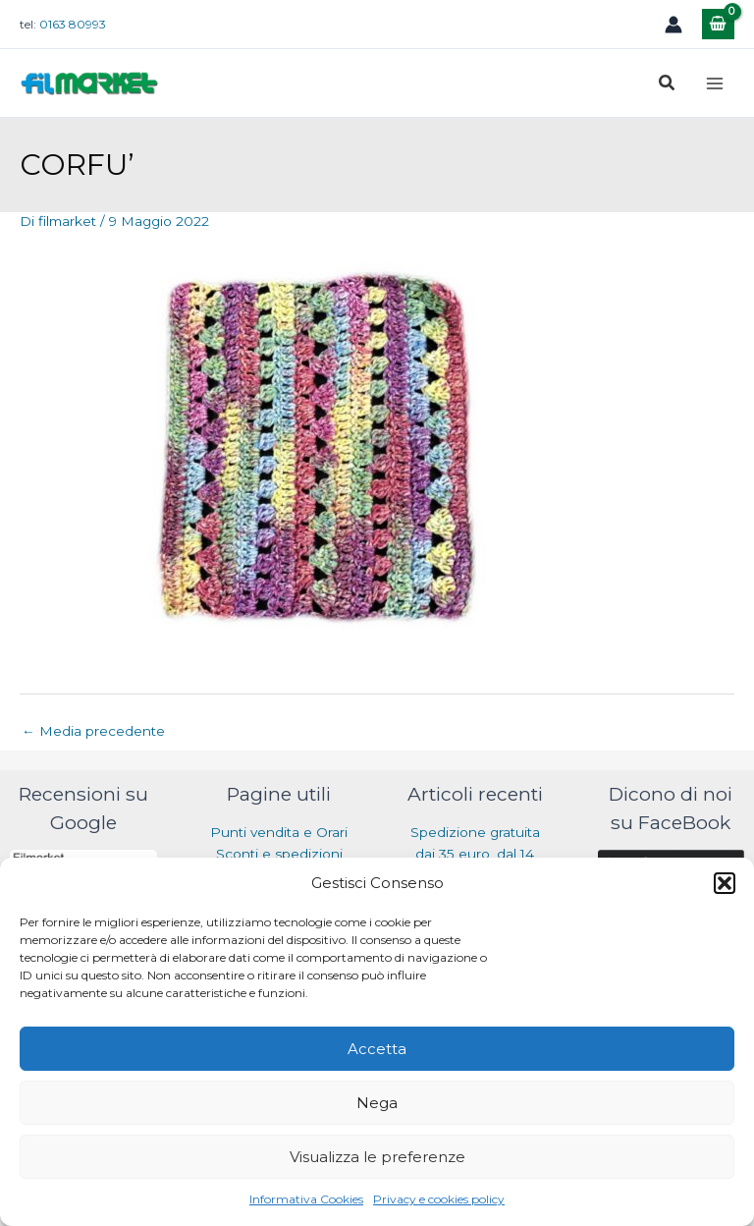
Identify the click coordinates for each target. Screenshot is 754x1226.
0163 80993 (72, 24)
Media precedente (93, 731)
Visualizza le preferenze (377, 1156)
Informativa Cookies (306, 1199)
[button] (724, 883)
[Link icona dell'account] (673, 24)
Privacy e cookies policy (439, 1199)
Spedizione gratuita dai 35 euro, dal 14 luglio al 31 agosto (475, 854)
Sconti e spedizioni (279, 854)
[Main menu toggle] (715, 83)
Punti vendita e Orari (279, 832)
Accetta (377, 1048)
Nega (377, 1102)
